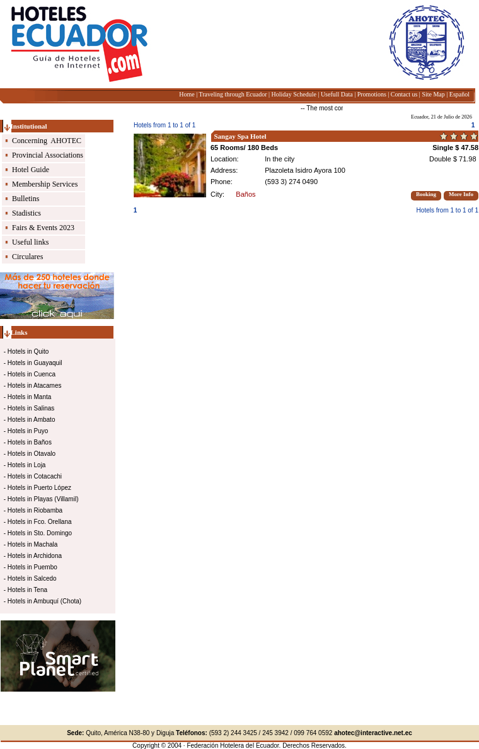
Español (459, 94)
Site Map (433, 94)
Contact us (404, 94)
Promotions (371, 94)
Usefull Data (337, 94)
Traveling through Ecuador (233, 94)
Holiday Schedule (293, 94)
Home (186, 94)
